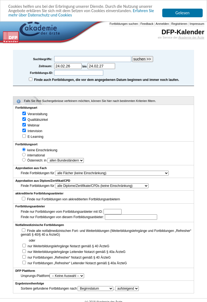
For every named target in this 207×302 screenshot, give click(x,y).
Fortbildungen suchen (123, 23)
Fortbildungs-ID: (41, 72)
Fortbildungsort (26, 144)
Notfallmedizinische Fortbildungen (39, 224)
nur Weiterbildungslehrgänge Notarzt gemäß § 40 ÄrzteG (65, 246)
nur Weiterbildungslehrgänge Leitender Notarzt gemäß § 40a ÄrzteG (74, 252)
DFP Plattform (25, 270)
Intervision (32, 131)
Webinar (31, 125)
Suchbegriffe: (43, 59)
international (33, 155)
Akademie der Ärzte (191, 37)
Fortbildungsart (26, 107)
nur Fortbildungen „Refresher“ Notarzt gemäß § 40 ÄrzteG (66, 257)
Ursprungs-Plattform (35, 276)
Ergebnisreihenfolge (29, 283)
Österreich (32, 160)
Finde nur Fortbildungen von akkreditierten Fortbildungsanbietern (73, 199)
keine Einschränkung (39, 150)
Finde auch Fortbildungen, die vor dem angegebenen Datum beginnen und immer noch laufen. (106, 80)
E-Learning (32, 137)
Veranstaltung (34, 114)
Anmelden (162, 23)
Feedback (146, 23)
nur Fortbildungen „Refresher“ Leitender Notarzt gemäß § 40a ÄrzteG (74, 263)
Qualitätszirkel (35, 120)
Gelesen (182, 12)
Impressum (196, 23)
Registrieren (179, 23)
